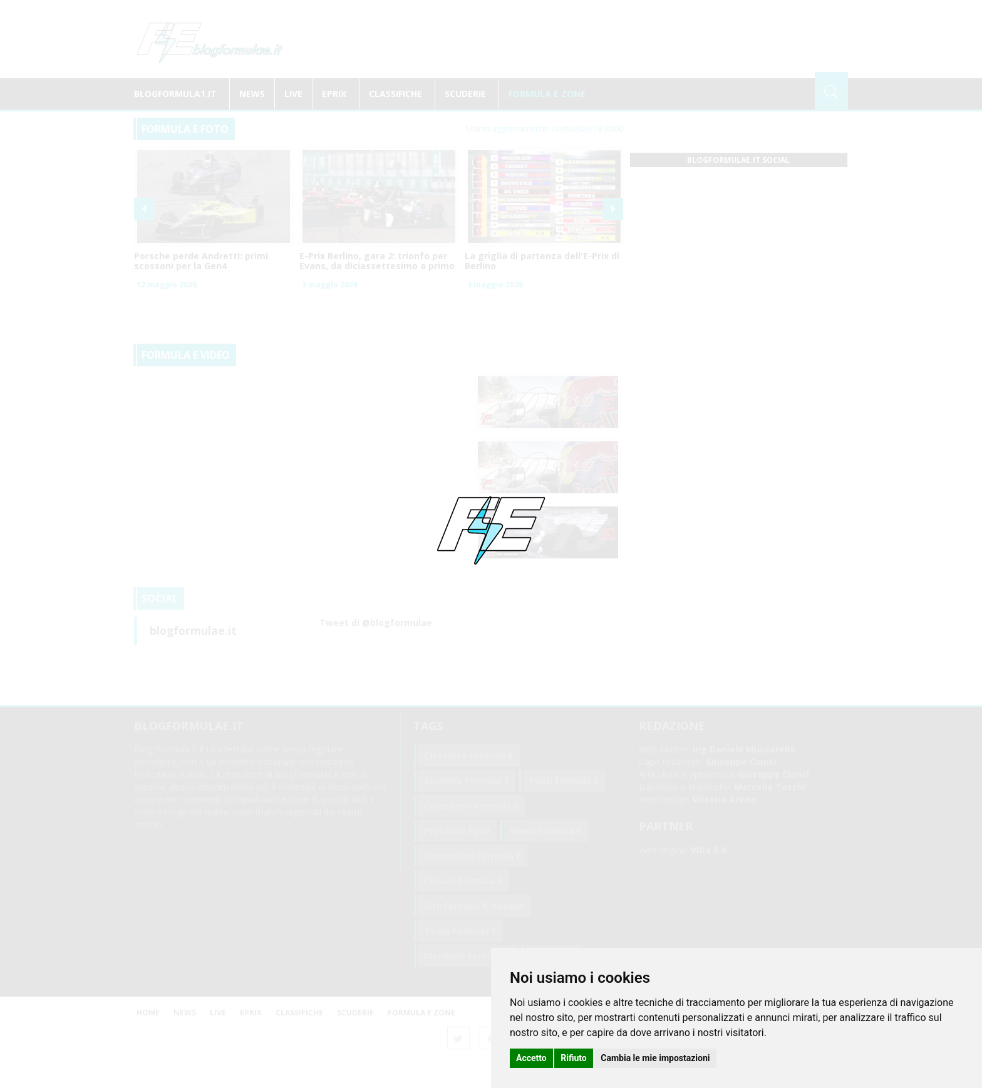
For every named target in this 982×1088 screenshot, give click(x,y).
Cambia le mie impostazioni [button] (655, 1058)
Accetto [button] (531, 1058)
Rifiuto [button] (574, 1058)
